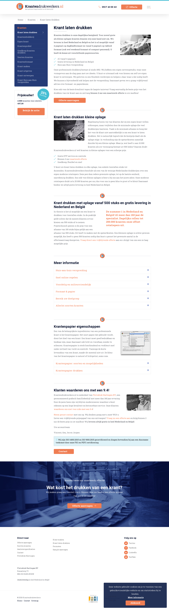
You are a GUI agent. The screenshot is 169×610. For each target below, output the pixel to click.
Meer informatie (136, 597)
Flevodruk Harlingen (26, 556)
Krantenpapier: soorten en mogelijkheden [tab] (79, 363)
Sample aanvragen (60, 550)
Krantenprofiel (24, 46)
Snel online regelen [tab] (67, 277)
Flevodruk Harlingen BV (104, 395)
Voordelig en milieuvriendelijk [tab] (73, 284)
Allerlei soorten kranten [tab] (69, 305)
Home (20, 19)
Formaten (57, 546)
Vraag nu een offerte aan (118, 418)
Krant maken (23, 66)
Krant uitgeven (24, 71)
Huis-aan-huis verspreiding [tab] (71, 270)
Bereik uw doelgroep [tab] (67, 298)
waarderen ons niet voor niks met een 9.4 (73, 409)
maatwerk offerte (78, 159)
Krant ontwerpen (25, 75)
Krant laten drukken (49, 19)
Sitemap (34, 601)
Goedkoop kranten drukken (26, 51)
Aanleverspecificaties (26, 549)
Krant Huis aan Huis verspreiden (26, 81)
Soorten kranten (25, 57)
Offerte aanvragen (69, 100)
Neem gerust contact (63, 414)
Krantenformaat (25, 62)
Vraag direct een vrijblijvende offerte (97, 240)
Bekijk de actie (31, 110)
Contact (63, 451)
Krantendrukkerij (25, 37)
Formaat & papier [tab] (65, 291)
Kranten (32, 19)
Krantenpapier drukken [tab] (69, 370)
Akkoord (135, 602)
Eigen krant (23, 41)
